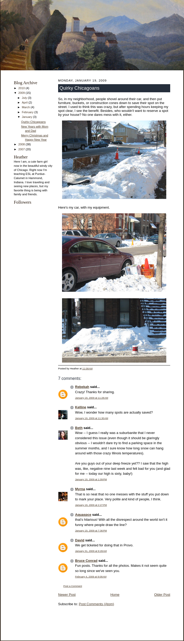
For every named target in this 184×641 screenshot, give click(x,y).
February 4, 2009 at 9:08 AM (90, 576)
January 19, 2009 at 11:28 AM (91, 397)
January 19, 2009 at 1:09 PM (91, 479)
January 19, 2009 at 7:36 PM (91, 530)
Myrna (80, 489)
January (27, 116)
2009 (22, 92)
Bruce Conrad (86, 561)
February (28, 112)
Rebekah (82, 387)
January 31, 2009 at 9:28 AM (91, 551)
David (79, 540)
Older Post (162, 595)
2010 (22, 88)
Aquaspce (83, 515)
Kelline (80, 407)
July (25, 97)
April (25, 102)
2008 (22, 144)
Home (115, 595)
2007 (22, 149)
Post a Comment (72, 586)
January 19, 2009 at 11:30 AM (91, 418)
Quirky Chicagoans (33, 121)
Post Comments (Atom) (96, 604)
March (26, 107)
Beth (79, 428)
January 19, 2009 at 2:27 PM (91, 504)
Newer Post (67, 595)
